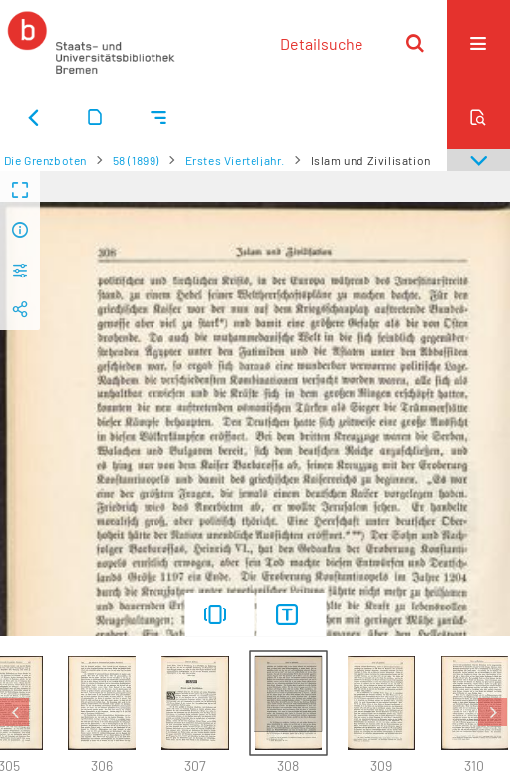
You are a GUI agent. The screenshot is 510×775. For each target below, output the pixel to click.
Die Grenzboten (45, 159)
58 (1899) (136, 159)
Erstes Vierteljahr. (235, 159)
